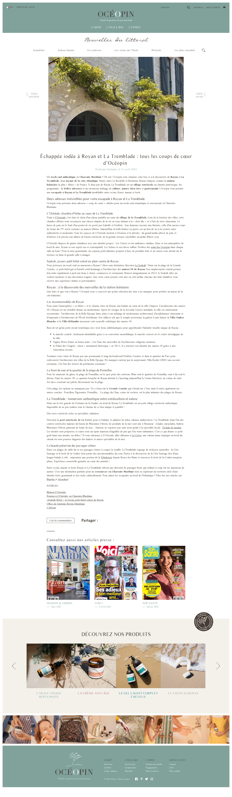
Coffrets (107, 772)
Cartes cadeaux (110, 775)
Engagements (151, 772)
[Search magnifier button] (188, 7)
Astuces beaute (66, 50)
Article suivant (199, 95)
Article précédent (34, 95)
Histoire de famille (154, 769)
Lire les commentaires (60, 533)
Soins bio (108, 769)
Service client (177, 765)
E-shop (96, 27)
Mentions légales (124, 784)
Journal (198, 7)
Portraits (156, 50)
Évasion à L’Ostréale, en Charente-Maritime (69, 509)
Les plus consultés (185, 51)
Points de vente (26, 7)
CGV (171, 772)
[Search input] (173, 7)
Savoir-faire (130, 769)
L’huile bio (114, 27)
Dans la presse (152, 775)
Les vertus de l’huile (126, 50)
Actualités (38, 50)
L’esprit (135, 27)
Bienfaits (129, 775)
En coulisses (94, 50)
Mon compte (213, 7)
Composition (130, 772)
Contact (172, 769)
